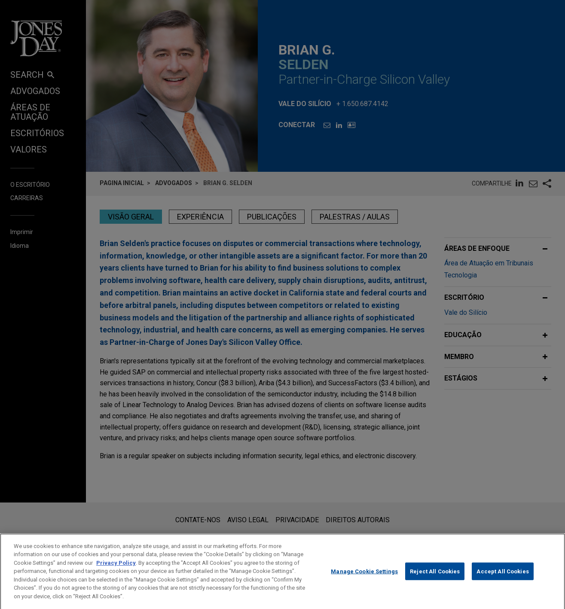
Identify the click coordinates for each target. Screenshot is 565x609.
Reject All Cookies (435, 580)
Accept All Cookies (502, 580)
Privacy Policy (116, 572)
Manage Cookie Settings (364, 580)
